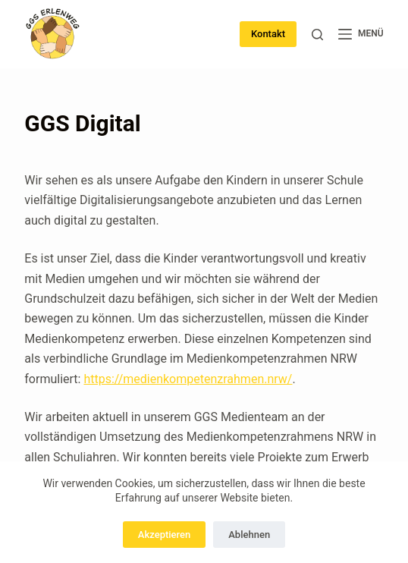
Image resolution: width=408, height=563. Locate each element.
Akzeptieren (164, 534)
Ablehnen (249, 534)
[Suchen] (317, 34)
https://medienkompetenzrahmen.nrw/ (187, 379)
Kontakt (268, 33)
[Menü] (361, 34)
